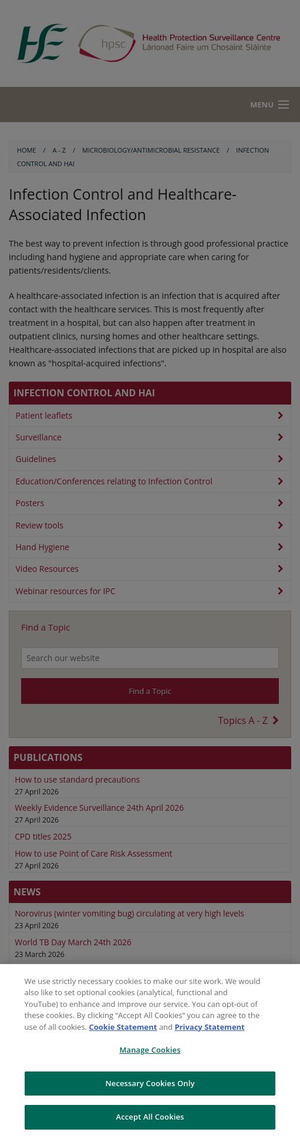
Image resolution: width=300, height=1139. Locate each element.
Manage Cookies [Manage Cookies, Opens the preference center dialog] (149, 1049)
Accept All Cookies (150, 1116)
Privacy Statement (209, 1027)
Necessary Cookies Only (149, 1083)
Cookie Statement (123, 1027)
